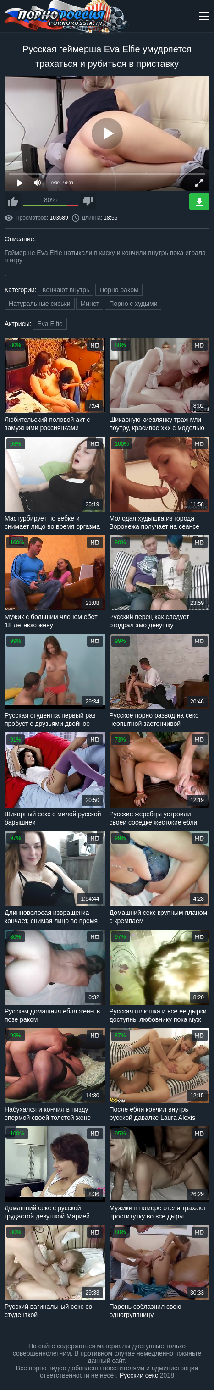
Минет (89, 303)
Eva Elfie (49, 323)
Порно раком (118, 290)
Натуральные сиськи (40, 303)
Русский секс (139, 1375)
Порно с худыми (133, 303)
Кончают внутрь (65, 290)
